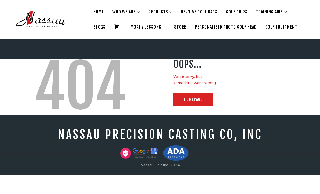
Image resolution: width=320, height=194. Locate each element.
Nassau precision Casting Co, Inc (160, 134)
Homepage (193, 99)
